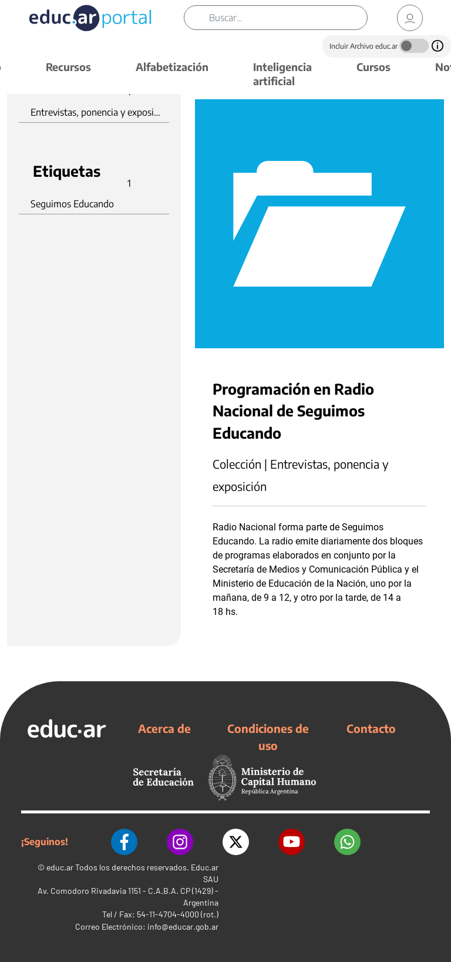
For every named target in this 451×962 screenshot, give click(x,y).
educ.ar (59, 867)
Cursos (373, 66)
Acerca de (164, 728)
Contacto (371, 728)
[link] (410, 18)
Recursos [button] (68, 66)
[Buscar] (288, 17)
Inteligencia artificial (282, 74)
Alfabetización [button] (172, 66)
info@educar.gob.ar (182, 926)
